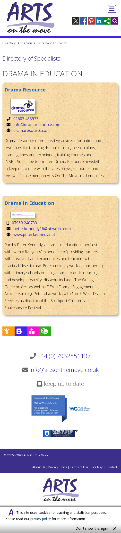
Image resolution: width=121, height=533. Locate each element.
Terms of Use (79, 467)
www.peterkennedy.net (34, 234)
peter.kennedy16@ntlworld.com (42, 228)
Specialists (27, 43)
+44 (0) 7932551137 (64, 356)
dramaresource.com (31, 130)
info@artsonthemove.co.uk (64, 370)
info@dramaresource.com (36, 124)
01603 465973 (25, 118)
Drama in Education (53, 43)
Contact (111, 467)
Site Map (97, 467)
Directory (9, 43)
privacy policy (40, 518)
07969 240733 (24, 223)
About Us (38, 467)
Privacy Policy (57, 467)
